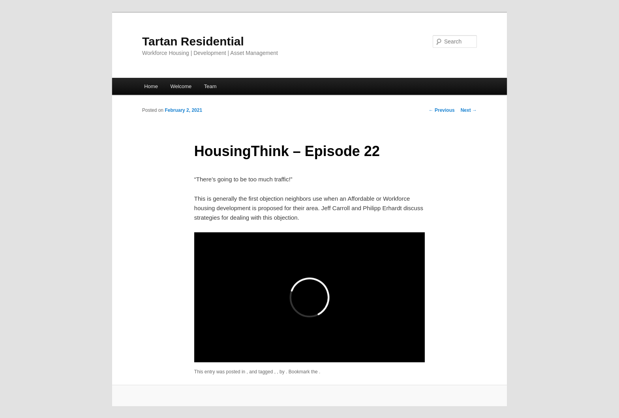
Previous (442, 110)
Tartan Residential (193, 41)
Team (210, 86)
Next (469, 110)
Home (151, 86)
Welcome (180, 86)
